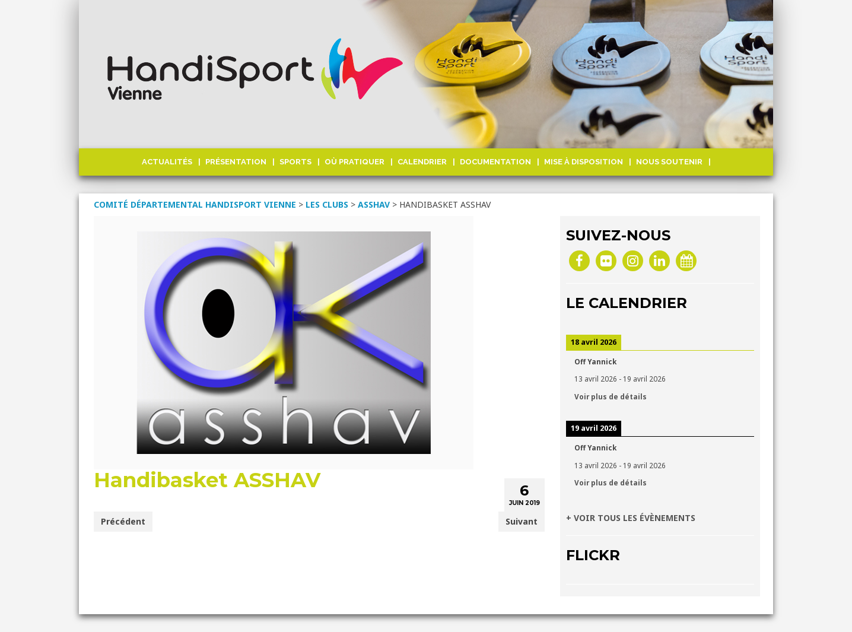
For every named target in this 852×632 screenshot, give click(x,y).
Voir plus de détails (610, 396)
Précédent (123, 521)
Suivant (522, 521)
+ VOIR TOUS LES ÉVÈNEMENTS (630, 517)
